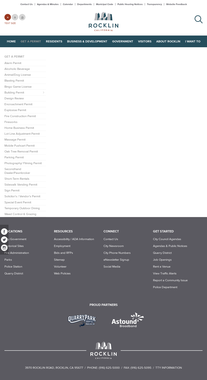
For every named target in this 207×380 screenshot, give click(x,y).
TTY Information (168, 367)
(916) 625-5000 (109, 367)
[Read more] (83, 320)
